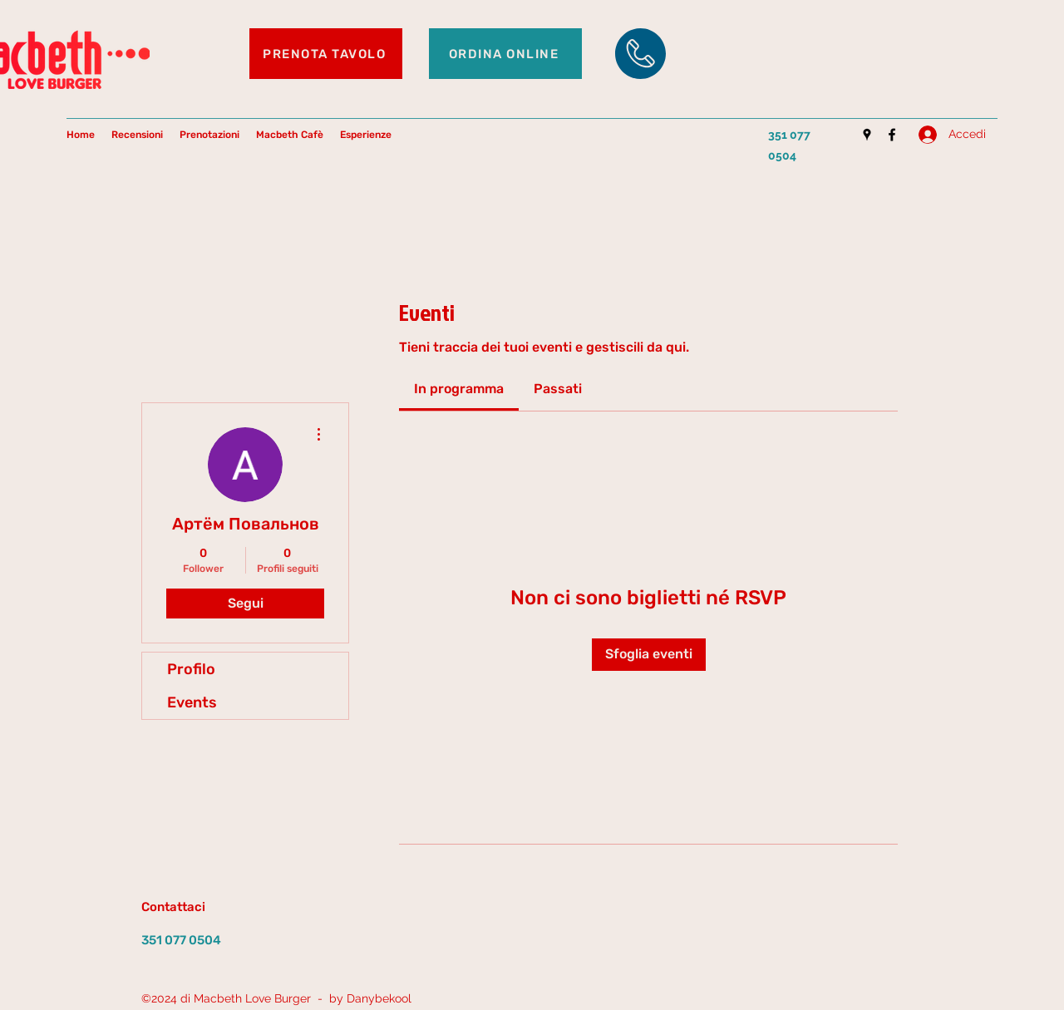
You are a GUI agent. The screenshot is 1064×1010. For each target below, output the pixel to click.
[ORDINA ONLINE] (505, 53)
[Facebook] (892, 134)
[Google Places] (867, 134)
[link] (459, 389)
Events (192, 702)
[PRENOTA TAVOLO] (325, 53)
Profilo (191, 669)
